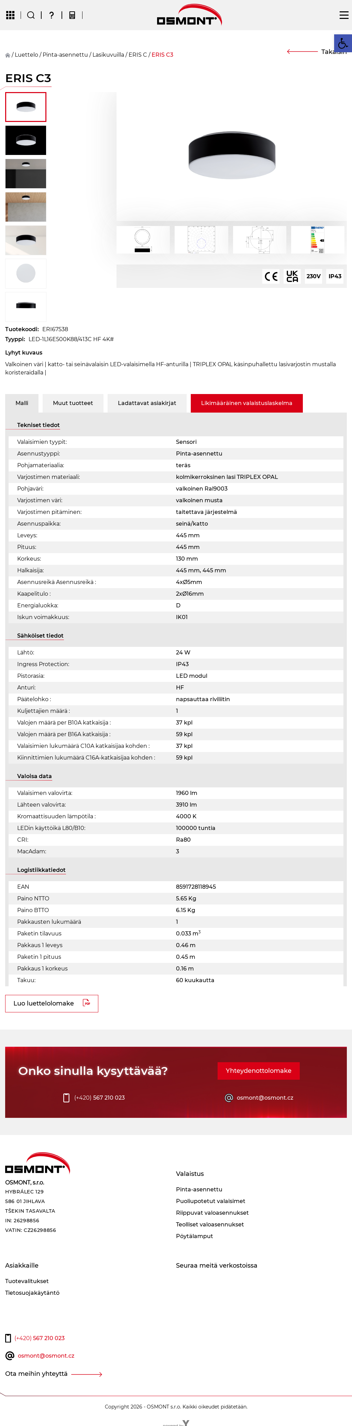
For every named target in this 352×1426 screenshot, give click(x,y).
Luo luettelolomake (43, 1003)
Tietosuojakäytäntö (32, 1293)
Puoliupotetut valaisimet (210, 1201)
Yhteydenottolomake (259, 1071)
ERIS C (138, 55)
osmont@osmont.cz (265, 1097)
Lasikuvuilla (108, 55)
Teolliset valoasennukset (210, 1224)
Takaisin (334, 52)
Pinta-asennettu (65, 55)
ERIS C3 (162, 55)
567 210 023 (99, 1098)
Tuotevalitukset (27, 1281)
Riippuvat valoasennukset (212, 1213)
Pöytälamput (194, 1236)
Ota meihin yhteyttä (36, 1374)
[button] (343, 43)
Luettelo (26, 55)
